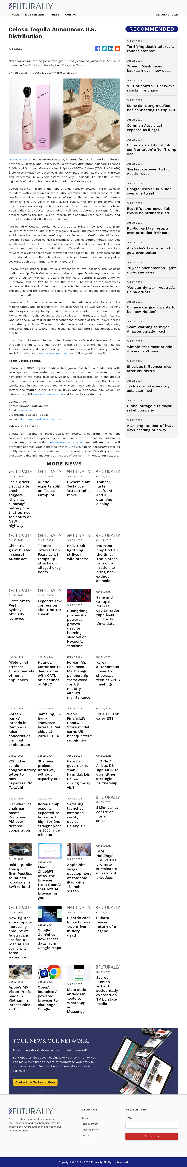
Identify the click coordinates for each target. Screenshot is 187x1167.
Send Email (26, 410)
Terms (86, 1118)
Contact (87, 1135)
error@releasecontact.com (68, 442)
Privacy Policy (91, 1123)
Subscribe (152, 1136)
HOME (15, 14)
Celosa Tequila (19, 159)
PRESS (54, 14)
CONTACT (71, 14)
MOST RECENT (35, 14)
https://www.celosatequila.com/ (43, 419)
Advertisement (92, 1129)
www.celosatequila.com (55, 353)
